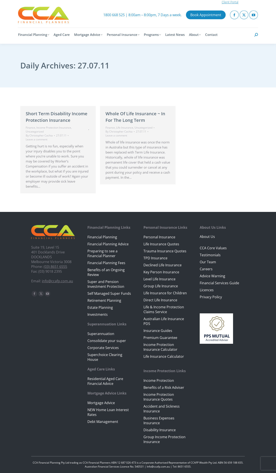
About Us (207, 236)
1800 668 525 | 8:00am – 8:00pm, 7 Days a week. (142, 15)
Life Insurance (124, 127)
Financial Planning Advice (108, 244)
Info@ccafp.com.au (158, 466)
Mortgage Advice (101, 402)
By (39, 135)
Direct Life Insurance (160, 300)
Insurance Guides (157, 330)
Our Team (208, 262)
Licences (207, 290)
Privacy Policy (211, 297)
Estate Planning (100, 307)
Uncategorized (35, 131)
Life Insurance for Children (165, 293)
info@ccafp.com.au (57, 281)
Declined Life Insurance (162, 265)
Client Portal (230, 2)
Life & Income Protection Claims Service (163, 309)
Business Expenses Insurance (158, 420)
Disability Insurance (159, 430)
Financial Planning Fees (106, 262)
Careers (206, 269)
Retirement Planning (104, 300)
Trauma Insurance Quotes (164, 251)
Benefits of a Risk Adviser (163, 387)
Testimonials (210, 255)
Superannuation (100, 333)
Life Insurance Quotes (161, 244)
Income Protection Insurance (53, 127)
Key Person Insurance (161, 272)
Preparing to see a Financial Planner (102, 253)
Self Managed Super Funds (109, 293)
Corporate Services (103, 347)
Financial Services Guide (219, 283)
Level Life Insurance (159, 279)
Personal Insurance (159, 237)
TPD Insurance (155, 258)
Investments (97, 314)
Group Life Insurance (160, 286)
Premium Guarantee (160, 337)
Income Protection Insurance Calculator (160, 347)
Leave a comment (36, 139)
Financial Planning (102, 237)
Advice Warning (212, 276)
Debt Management (102, 421)
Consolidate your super (106, 340)
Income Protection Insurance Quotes (158, 397)
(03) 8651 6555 (55, 266)
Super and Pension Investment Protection (105, 284)
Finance (30, 127)
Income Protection (158, 380)
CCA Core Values (213, 248)
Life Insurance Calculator (163, 356)
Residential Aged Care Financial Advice (105, 381)
